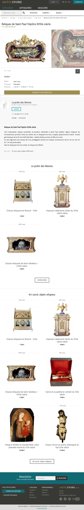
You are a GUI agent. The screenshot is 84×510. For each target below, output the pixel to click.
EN (65, 2)
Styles (31, 492)
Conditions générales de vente (57, 506)
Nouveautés (33, 13)
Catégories (33, 490)
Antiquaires (45, 490)
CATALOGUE (7, 7)
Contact (61, 493)
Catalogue (12, 18)
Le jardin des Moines (21, 102)
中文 (69, 2)
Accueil (61, 491)
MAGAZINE (43, 7)
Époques (32, 495)
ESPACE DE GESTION (13, 491)
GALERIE (14, 118)
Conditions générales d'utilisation (38, 506)
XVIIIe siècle (37, 18)
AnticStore (4, 18)
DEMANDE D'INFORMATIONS (42, 92)
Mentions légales (22, 506)
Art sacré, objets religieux (25, 18)
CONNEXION (78, 2)
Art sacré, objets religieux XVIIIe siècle (22, 151)
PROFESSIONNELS (47, 487)
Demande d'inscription (10, 495)
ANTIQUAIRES (25, 7)
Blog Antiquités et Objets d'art (67, 495)
